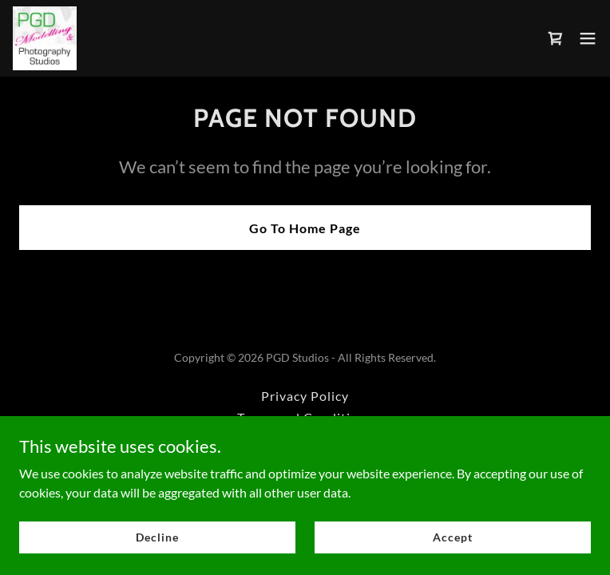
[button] (588, 38)
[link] (45, 38)
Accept (452, 537)
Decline (157, 537)
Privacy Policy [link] (305, 395)
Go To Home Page (305, 228)
